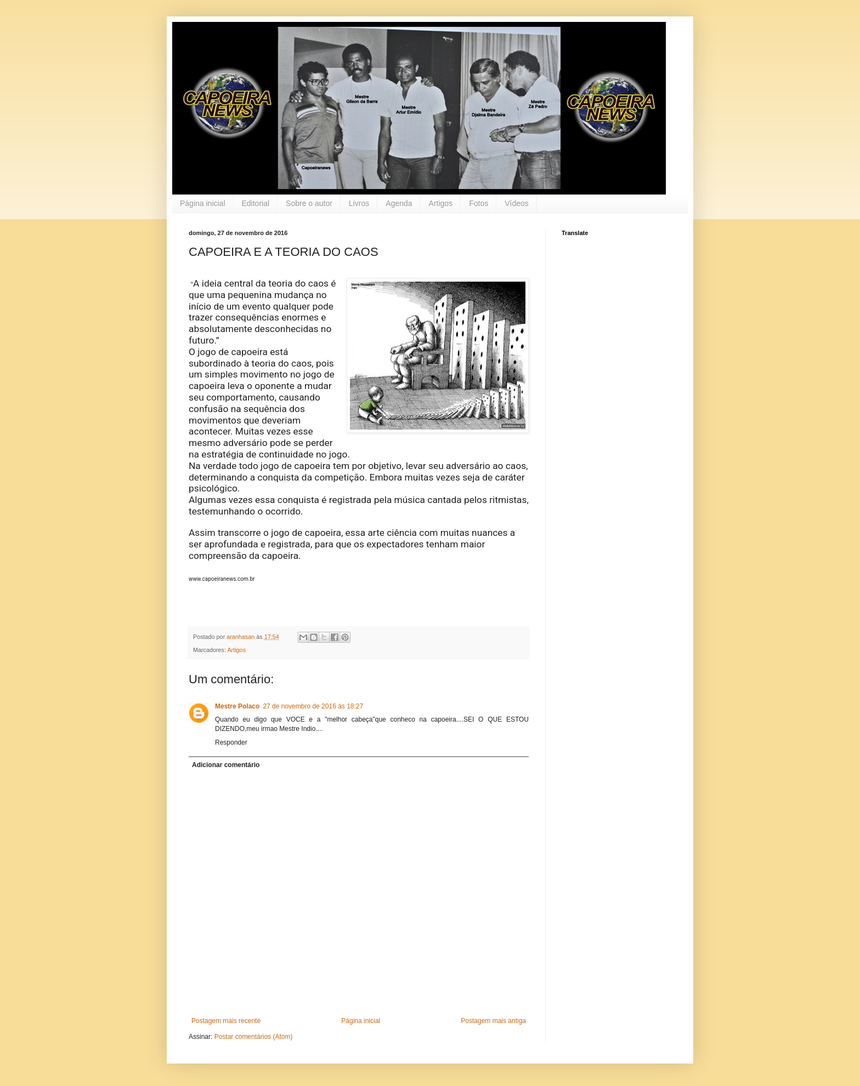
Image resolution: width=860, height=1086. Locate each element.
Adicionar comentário (225, 765)
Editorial (256, 203)
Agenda (399, 203)
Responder (231, 742)
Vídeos (517, 203)
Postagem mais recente (226, 1021)
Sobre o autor (309, 203)
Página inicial (202, 203)
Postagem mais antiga (493, 1021)
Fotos (478, 203)
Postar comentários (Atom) (253, 1037)
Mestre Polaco (237, 706)
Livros (359, 203)
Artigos (441, 203)
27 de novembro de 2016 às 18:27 (313, 706)
